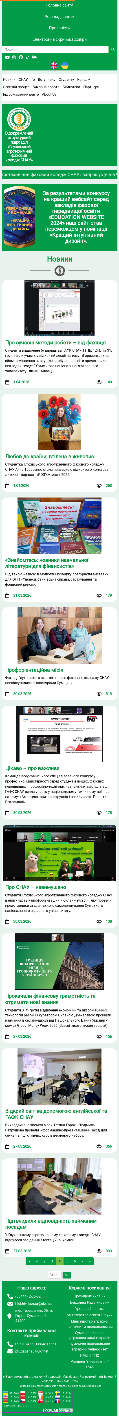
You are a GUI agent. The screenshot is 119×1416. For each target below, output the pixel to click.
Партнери (91, 87)
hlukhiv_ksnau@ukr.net (33, 1303)
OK (66, 1275)
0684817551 (46, 1344)
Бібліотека (71, 87)
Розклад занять (60, 16)
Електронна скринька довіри (60, 39)
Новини (9, 79)
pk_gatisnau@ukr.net (31, 1351)
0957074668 (25, 1344)
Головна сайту (59, 5)
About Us (49, 94)
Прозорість (59, 27)
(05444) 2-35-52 (28, 1296)
